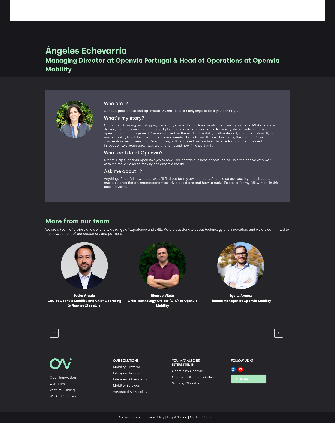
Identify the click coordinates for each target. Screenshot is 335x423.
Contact (243, 379)
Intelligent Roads (126, 373)
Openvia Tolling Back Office (193, 377)
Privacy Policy (153, 417)
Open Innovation (63, 378)
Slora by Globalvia (186, 383)
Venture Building (62, 390)
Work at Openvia (63, 396)
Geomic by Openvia (187, 371)
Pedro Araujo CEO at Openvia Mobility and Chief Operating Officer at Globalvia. (84, 301)
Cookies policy (129, 417)
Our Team (57, 384)
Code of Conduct (204, 417)
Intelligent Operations (130, 379)
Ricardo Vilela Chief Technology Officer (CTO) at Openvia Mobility (163, 301)
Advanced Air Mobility (130, 392)
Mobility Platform (126, 367)
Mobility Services (126, 385)
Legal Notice (177, 417)
